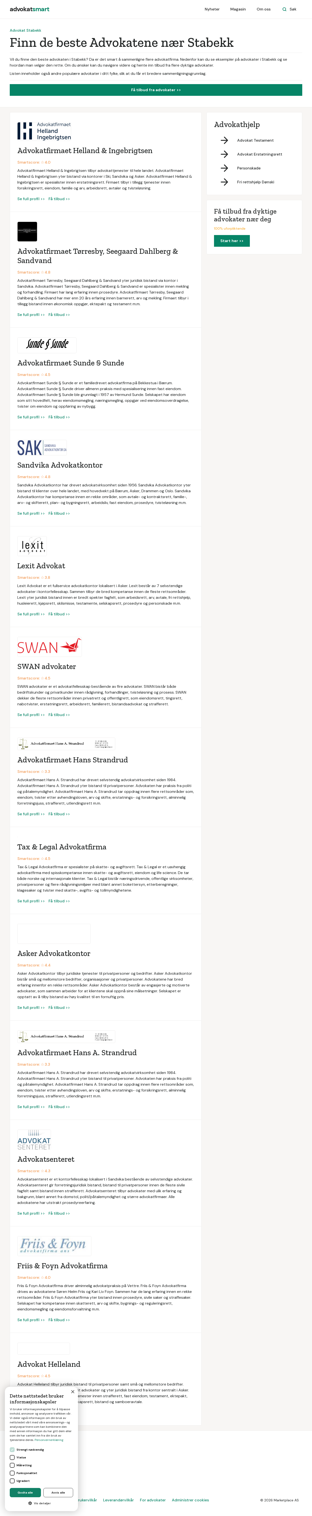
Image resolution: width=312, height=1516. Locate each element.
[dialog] (41, 1449)
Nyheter (212, 9)
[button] (41, 1503)
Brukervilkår (86, 1500)
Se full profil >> (31, 198)
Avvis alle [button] (58, 1493)
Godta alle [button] (25, 1493)
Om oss (264, 9)
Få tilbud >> (59, 198)
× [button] (72, 1392)
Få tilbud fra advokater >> (156, 89)
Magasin (238, 9)
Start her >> (232, 240)
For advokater (153, 1500)
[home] (29, 9)
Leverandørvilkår (118, 1500)
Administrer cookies (190, 1500)
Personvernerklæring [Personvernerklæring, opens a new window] (49, 1440)
